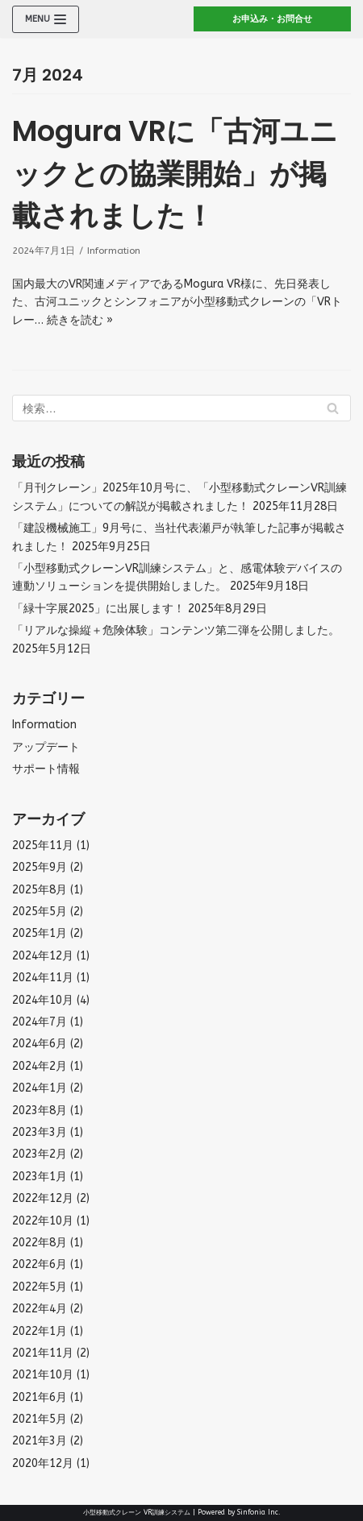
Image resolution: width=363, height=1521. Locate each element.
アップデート (46, 747)
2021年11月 (42, 1353)
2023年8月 (39, 1110)
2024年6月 (39, 1044)
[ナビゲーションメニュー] (45, 19)
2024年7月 (39, 1022)
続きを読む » (80, 320)
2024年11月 (42, 977)
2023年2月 (39, 1154)
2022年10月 (42, 1221)
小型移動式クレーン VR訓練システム (136, 1512)
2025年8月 (39, 890)
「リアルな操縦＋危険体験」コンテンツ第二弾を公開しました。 (176, 630)
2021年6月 (39, 1397)
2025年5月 (39, 911)
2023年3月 (39, 1132)
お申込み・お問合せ (272, 19)
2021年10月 (42, 1375)
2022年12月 (42, 1198)
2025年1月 (39, 933)
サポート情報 (46, 769)
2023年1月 (39, 1176)
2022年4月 (39, 1309)
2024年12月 (42, 956)
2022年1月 (39, 1331)
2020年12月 (42, 1463)
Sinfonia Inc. (259, 1512)
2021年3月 (39, 1441)
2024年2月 (39, 1066)
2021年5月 (39, 1419)
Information (113, 250)
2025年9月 (39, 867)
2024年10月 (42, 1000)
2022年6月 (39, 1264)
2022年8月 (39, 1243)
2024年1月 (39, 1088)
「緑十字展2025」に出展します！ (98, 608)
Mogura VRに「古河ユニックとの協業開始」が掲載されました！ (175, 173)
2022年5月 (39, 1287)
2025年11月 (42, 845)
